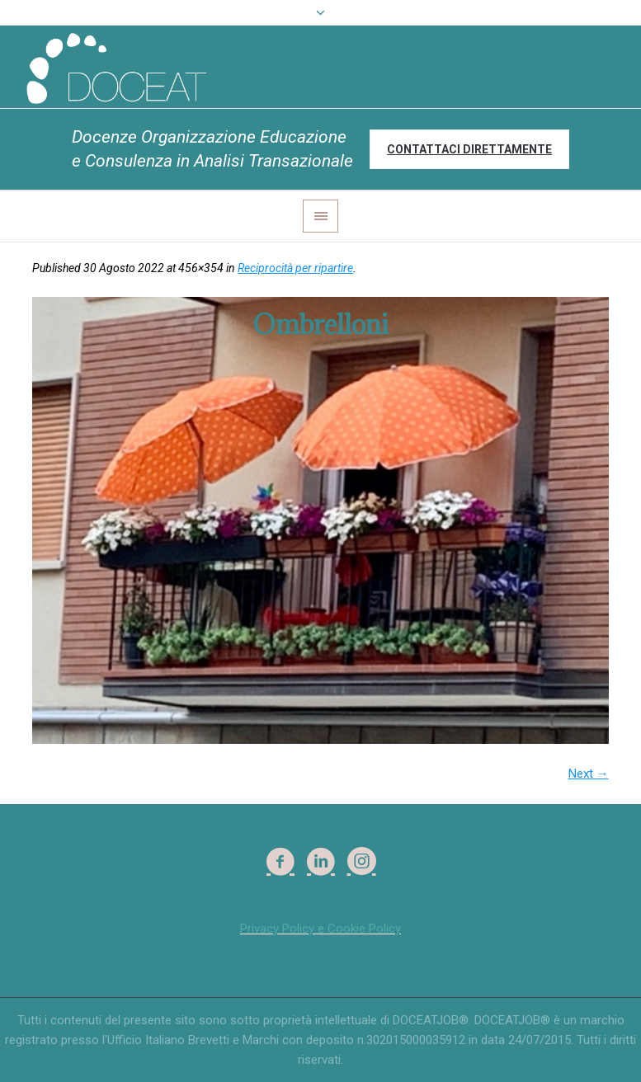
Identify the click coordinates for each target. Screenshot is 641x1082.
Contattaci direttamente (469, 149)
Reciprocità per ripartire (295, 268)
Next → (588, 773)
